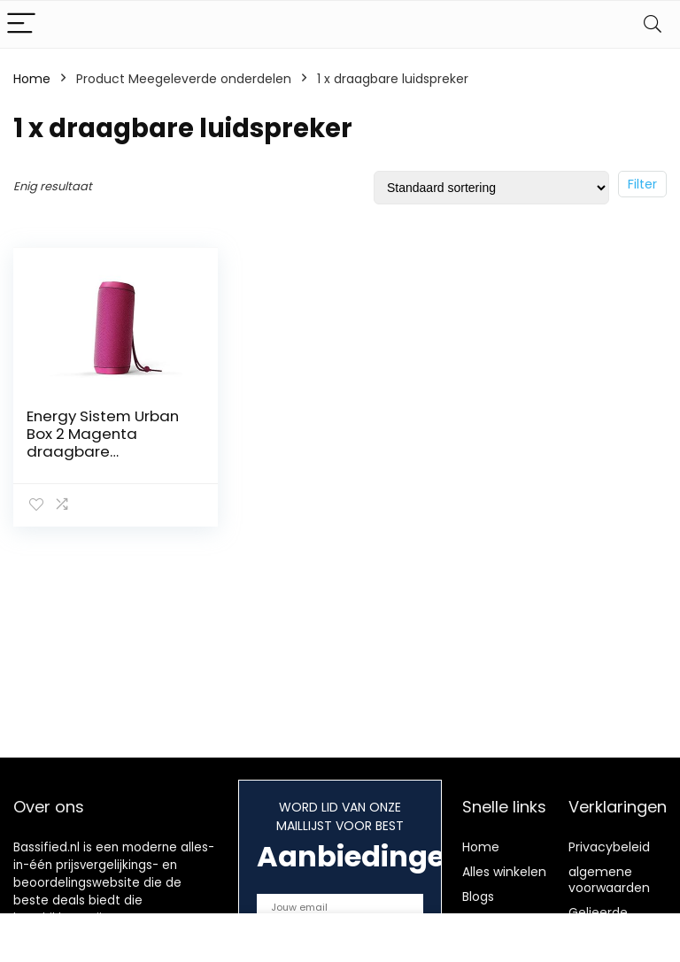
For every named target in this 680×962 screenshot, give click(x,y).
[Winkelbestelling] (491, 187)
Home (31, 79)
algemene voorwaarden (609, 880)
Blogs (478, 896)
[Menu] (21, 24)
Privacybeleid (609, 847)
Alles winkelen (504, 872)
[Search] (652, 24)
